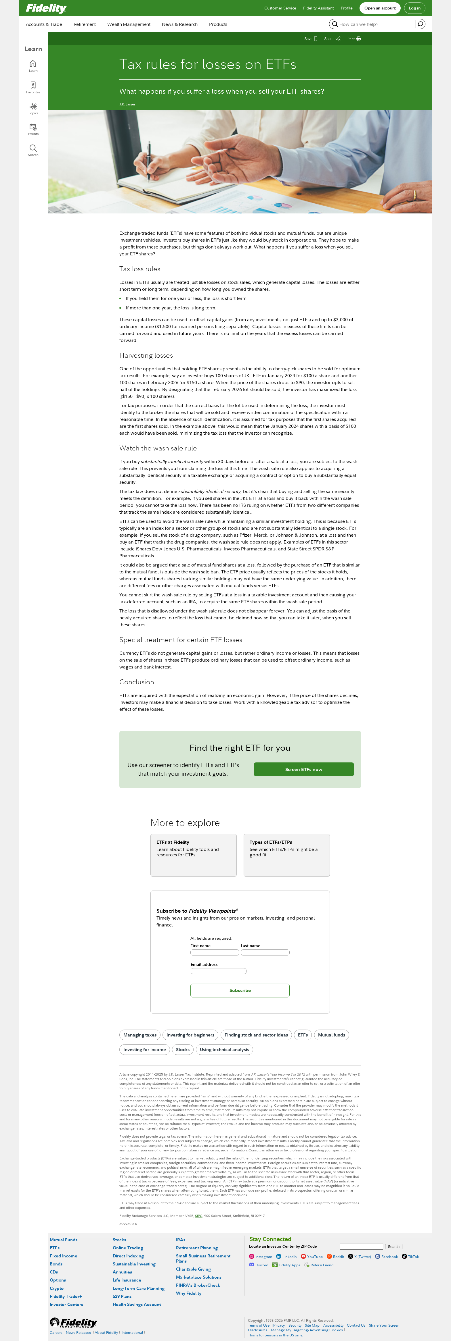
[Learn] (33, 66)
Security (294, 1325)
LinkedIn (289, 1256)
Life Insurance (127, 1280)
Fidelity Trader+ (66, 1296)
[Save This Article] (310, 39)
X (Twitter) (362, 1256)
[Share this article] (332, 39)
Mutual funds (331, 1035)
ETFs (303, 1035)
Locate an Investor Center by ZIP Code (283, 1246)
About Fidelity (106, 1332)
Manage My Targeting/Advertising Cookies (307, 1329)
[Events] (33, 129)
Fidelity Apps (289, 1265)
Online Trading (128, 1248)
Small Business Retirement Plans (203, 1258)
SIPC (198, 1215)
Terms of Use (259, 1325)
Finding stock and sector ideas (256, 1035)
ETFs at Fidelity (172, 842)
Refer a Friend (322, 1265)
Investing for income (144, 1049)
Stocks (183, 1049)
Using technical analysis (224, 1049)
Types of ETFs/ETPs (271, 842)
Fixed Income (63, 1256)
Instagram (263, 1256)
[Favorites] (33, 87)
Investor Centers (66, 1304)
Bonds (56, 1264)
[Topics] (33, 109)
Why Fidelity (188, 1293)
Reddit (338, 1256)
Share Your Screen (384, 1325)
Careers (56, 1332)
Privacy (279, 1325)
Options (58, 1280)
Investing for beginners (190, 1035)
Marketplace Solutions (198, 1277)
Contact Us (356, 1325)
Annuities (122, 1272)
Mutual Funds (63, 1239)
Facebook (389, 1256)
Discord (261, 1265)
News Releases (78, 1332)
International (132, 1332)
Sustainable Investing (134, 1264)
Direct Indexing (128, 1256)
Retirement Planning (197, 1248)
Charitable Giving (193, 1269)
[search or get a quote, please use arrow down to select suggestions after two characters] (373, 24)
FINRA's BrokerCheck (198, 1285)
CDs (54, 1272)
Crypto (57, 1288)
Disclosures (257, 1329)
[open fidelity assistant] (420, 24)
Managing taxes (139, 1035)
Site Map (312, 1325)
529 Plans (122, 1296)
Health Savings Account (137, 1304)
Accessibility (333, 1325)
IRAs (180, 1239)
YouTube (315, 1256)
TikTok (413, 1256)
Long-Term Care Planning (139, 1288)
